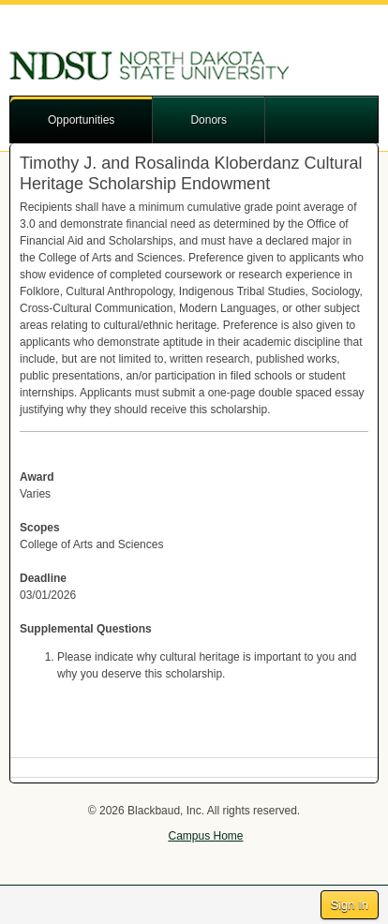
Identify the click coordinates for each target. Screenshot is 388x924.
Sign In (349, 905)
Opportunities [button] (81, 120)
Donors (208, 120)
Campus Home (205, 835)
